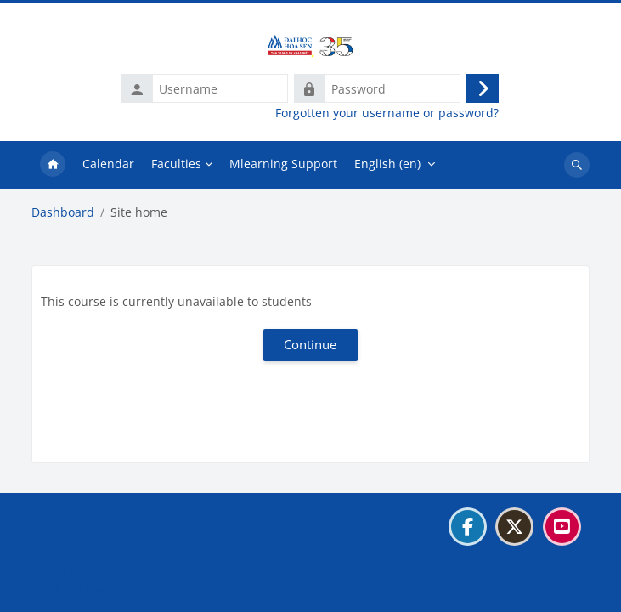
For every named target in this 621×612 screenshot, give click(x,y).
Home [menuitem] (52, 165)
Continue (310, 344)
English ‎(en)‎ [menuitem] (387, 164)
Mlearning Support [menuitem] (283, 164)
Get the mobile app (95, 589)
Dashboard (62, 212)
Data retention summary (109, 568)
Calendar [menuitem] (108, 164)
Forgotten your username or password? (387, 113)
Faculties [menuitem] (176, 164)
